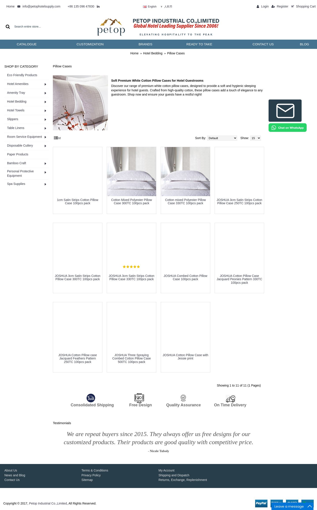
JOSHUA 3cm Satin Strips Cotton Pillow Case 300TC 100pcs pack (77, 277)
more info (77, 210)
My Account (166, 470)
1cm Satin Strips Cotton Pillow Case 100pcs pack (77, 201)
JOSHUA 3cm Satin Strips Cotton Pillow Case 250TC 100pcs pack (239, 201)
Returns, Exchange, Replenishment (182, 480)
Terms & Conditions (94, 470)
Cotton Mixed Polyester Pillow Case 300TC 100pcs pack (131, 201)
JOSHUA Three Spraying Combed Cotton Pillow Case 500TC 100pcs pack (131, 358)
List (58, 138)
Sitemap (87, 480)
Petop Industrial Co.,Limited (48, 503)
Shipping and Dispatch (173, 475)
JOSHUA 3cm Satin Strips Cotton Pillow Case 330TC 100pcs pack (131, 277)
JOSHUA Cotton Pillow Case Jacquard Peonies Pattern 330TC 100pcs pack (239, 279)
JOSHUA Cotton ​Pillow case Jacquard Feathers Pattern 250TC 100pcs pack (77, 358)
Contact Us (12, 480)
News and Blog (14, 475)
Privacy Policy (91, 475)
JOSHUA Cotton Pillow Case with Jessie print (185, 356)
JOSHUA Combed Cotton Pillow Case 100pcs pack (185, 277)
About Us (10, 470)
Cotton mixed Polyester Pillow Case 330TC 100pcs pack (185, 201)
